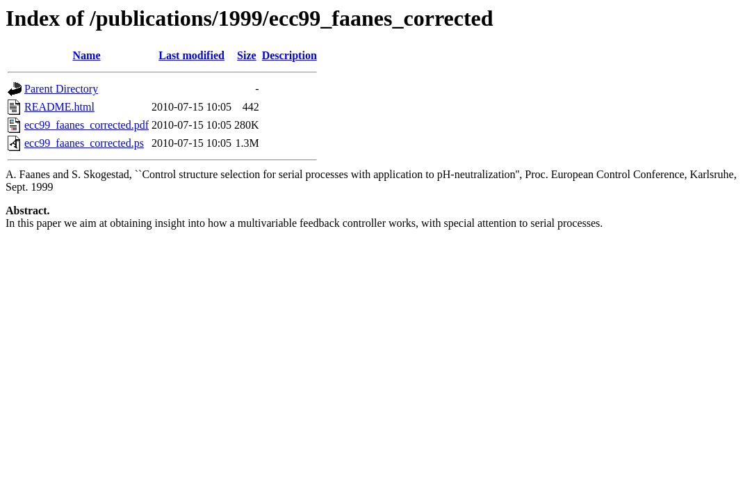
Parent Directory (61, 89)
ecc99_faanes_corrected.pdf (86, 125)
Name (87, 55)
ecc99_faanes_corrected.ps (84, 143)
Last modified (191, 55)
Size (246, 55)
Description (289, 55)
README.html (59, 107)
